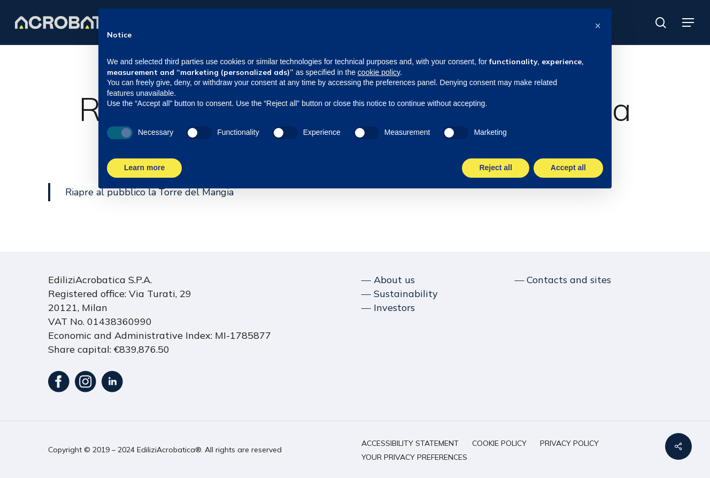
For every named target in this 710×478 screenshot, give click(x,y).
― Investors (388, 307)
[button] (688, 22)
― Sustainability (399, 293)
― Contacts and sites (562, 280)
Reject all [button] (495, 167)
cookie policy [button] (379, 71)
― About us (388, 280)
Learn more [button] (144, 167)
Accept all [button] (568, 167)
